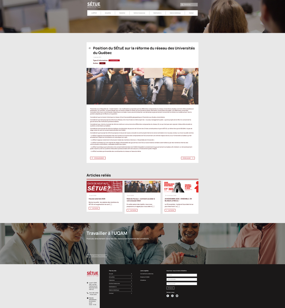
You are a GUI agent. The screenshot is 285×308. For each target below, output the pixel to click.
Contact (191, 13)
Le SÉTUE (94, 13)
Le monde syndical (114, 60)
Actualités (108, 13)
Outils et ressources (139, 13)
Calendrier (122, 13)
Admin (102, 63)
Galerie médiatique (175, 13)
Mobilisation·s (157, 13)
